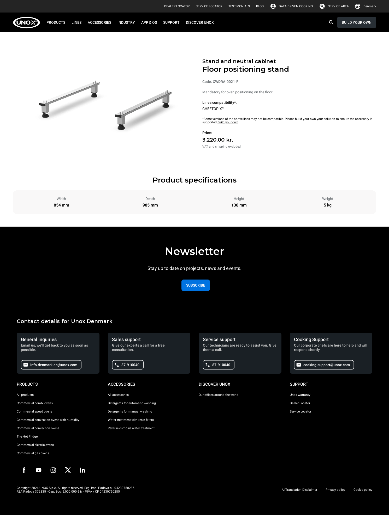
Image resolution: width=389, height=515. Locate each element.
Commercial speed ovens (34, 411)
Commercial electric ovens (35, 445)
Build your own (227, 122)
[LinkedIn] (82, 470)
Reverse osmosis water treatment (131, 428)
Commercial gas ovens (33, 453)
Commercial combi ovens (35, 403)
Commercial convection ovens (38, 428)
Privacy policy (335, 490)
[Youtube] (38, 470)
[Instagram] (53, 470)
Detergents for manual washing (130, 411)
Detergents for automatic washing (132, 403)
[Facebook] (24, 470)
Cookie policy (362, 490)
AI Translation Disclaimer (299, 490)
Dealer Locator (300, 403)
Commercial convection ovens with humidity (48, 420)
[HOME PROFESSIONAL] (28, 22)
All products (25, 395)
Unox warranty (300, 395)
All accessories (118, 395)
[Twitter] (68, 470)
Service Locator (300, 411)
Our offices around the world (218, 395)
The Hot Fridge (27, 436)
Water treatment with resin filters (131, 420)
